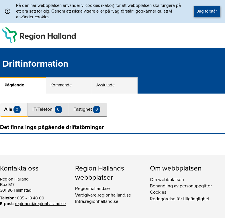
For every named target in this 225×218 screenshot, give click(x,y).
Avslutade (105, 85)
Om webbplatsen (167, 180)
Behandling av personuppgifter (181, 186)
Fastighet (83, 109)
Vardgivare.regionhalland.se (103, 195)
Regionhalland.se (92, 188)
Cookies (158, 192)
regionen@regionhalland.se (40, 203)
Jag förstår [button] (207, 11)
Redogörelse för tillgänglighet (180, 199)
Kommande (61, 85)
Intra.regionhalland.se (96, 201)
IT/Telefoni (43, 109)
